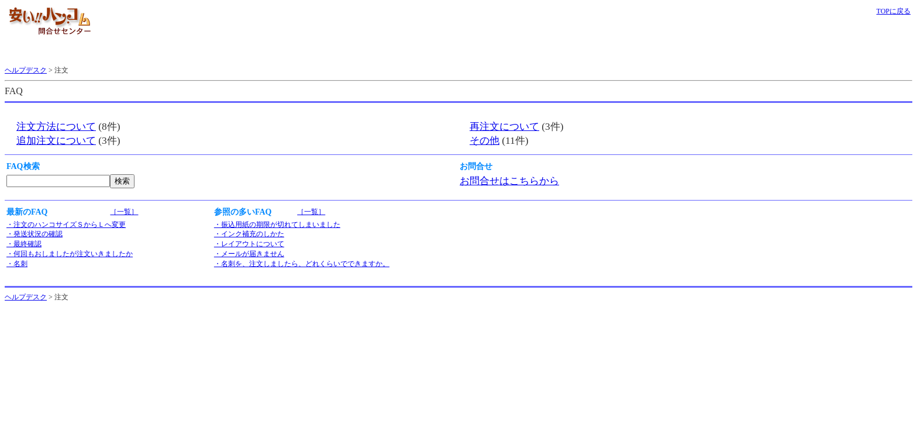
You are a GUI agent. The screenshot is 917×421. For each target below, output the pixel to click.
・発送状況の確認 (34, 234)
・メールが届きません (249, 254)
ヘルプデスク (26, 70)
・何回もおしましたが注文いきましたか (69, 254)
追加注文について (56, 140)
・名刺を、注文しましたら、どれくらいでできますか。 (301, 264)
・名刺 (16, 264)
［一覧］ (124, 212)
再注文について (504, 126)
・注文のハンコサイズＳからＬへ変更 (66, 224)
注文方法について (56, 126)
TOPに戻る (894, 11)
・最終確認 (24, 244)
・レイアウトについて (249, 244)
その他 (484, 140)
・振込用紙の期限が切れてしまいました (277, 224)
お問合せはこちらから (509, 181)
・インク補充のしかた (249, 234)
